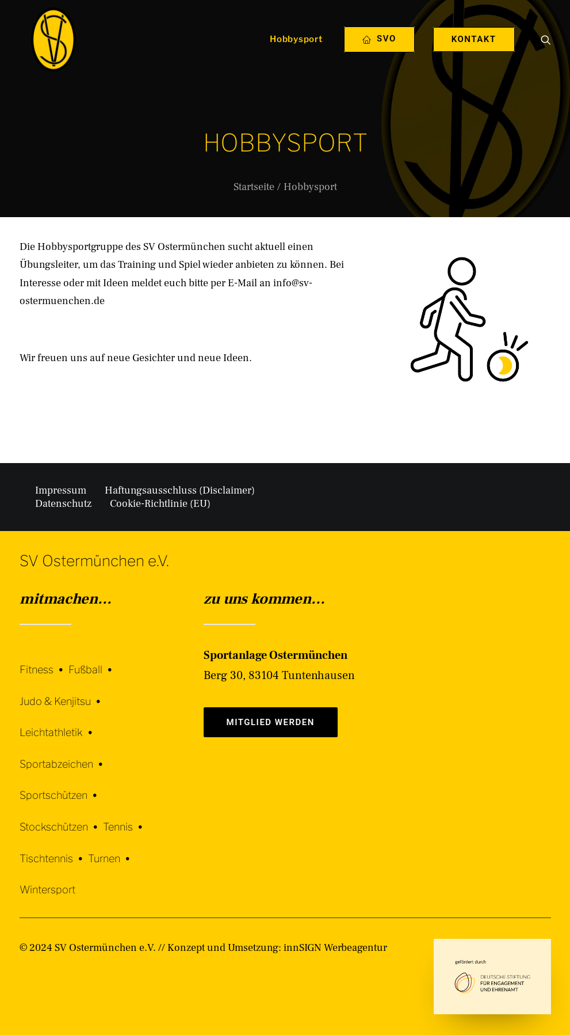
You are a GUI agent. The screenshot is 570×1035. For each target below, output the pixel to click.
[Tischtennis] (54, 850)
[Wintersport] (47, 881)
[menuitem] (292, 53)
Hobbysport (296, 53)
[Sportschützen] (61, 787)
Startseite (254, 187)
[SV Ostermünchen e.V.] (50, 53)
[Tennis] (125, 818)
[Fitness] (44, 663)
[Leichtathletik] (59, 724)
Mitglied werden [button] (271, 722)
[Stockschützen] (61, 818)
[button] (546, 53)
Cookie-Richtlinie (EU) (160, 503)
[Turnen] (111, 850)
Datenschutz (63, 503)
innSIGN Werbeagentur (335, 947)
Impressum (60, 490)
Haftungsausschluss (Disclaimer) (180, 490)
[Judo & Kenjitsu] (63, 692)
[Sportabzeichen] (64, 755)
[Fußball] (92, 661)
